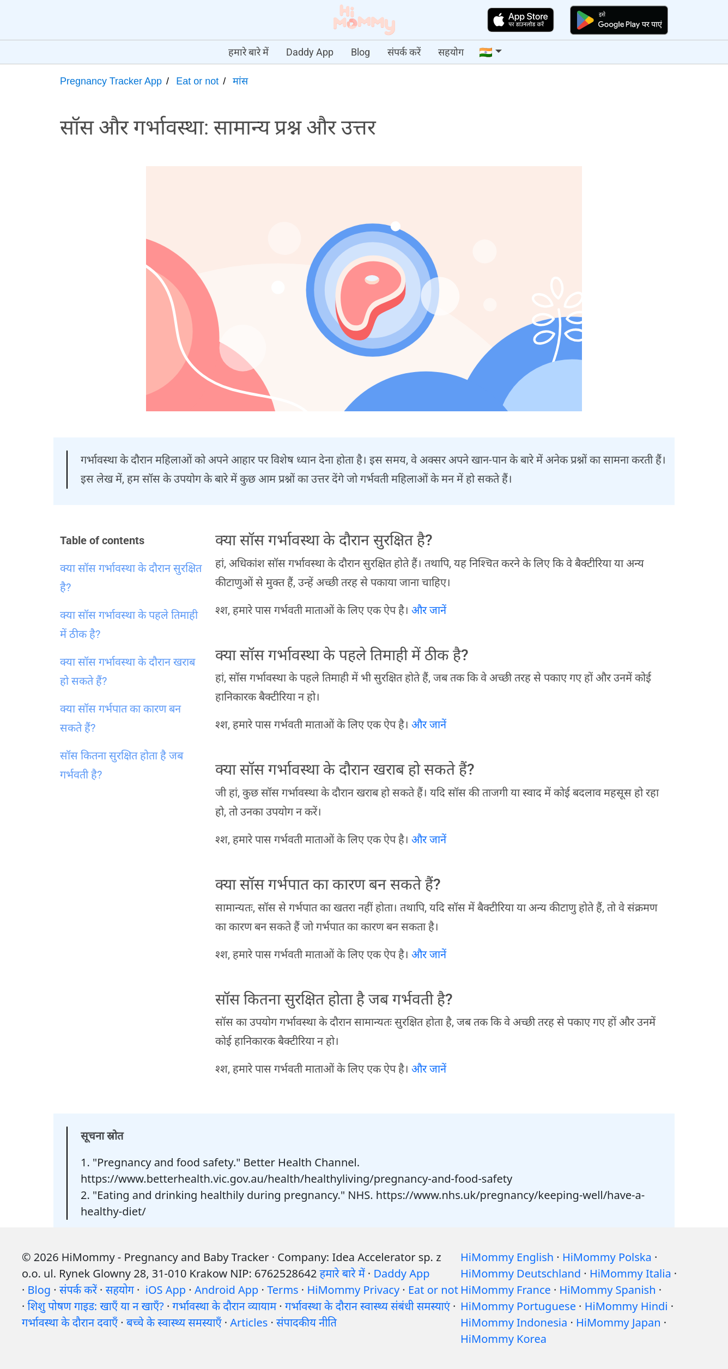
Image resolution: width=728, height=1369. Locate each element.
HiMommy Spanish (608, 1289)
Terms (283, 1289)
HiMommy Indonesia (513, 1322)
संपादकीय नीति (306, 1322)
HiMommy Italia (630, 1273)
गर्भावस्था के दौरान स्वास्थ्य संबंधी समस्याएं (367, 1306)
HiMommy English (507, 1257)
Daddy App (309, 52)
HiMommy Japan (618, 1322)
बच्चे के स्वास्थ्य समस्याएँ (174, 1322)
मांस (240, 81)
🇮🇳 (486, 52)
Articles (249, 1322)
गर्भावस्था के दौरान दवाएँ (70, 1322)
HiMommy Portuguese (518, 1306)
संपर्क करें (404, 52)
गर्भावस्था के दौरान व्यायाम (225, 1306)
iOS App (165, 1289)
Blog (360, 52)
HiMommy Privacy (353, 1289)
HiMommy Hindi (626, 1306)
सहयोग (451, 52)
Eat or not (197, 81)
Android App (226, 1289)
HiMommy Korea (503, 1338)
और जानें (428, 610)
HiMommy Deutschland (520, 1273)
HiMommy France (505, 1289)
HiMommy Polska (607, 1257)
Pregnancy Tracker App (111, 81)
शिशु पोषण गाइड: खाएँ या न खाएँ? (96, 1306)
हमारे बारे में (248, 52)
